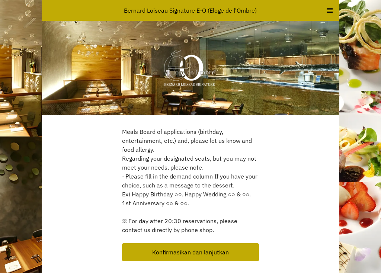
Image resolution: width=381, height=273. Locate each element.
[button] (190, 252)
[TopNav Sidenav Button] (329, 10)
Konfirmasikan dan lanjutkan (190, 252)
